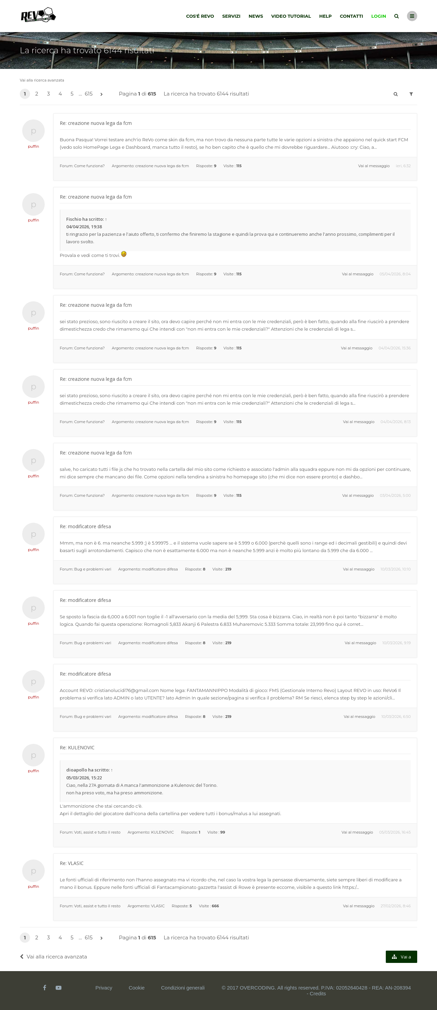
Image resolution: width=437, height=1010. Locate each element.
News (256, 16)
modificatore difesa (160, 569)
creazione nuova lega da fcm (162, 165)
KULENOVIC (162, 832)
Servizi (231, 16)
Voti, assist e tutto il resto (97, 832)
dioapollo (76, 770)
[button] (101, 94)
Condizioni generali (183, 988)
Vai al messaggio (374, 165)
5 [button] (72, 93)
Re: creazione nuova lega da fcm (96, 123)
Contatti (351, 16)
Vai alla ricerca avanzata (42, 80)
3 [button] (48, 93)
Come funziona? (89, 165)
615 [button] (89, 93)
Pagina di (137, 93)
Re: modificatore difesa (85, 526)
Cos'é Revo (200, 16)
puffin (33, 146)
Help (325, 16)
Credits (318, 993)
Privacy (104, 988)
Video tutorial (291, 16)
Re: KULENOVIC (77, 747)
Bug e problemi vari (92, 569)
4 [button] (60, 93)
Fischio (73, 219)
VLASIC (158, 906)
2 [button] (36, 93)
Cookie (137, 988)
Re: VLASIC (72, 863)
